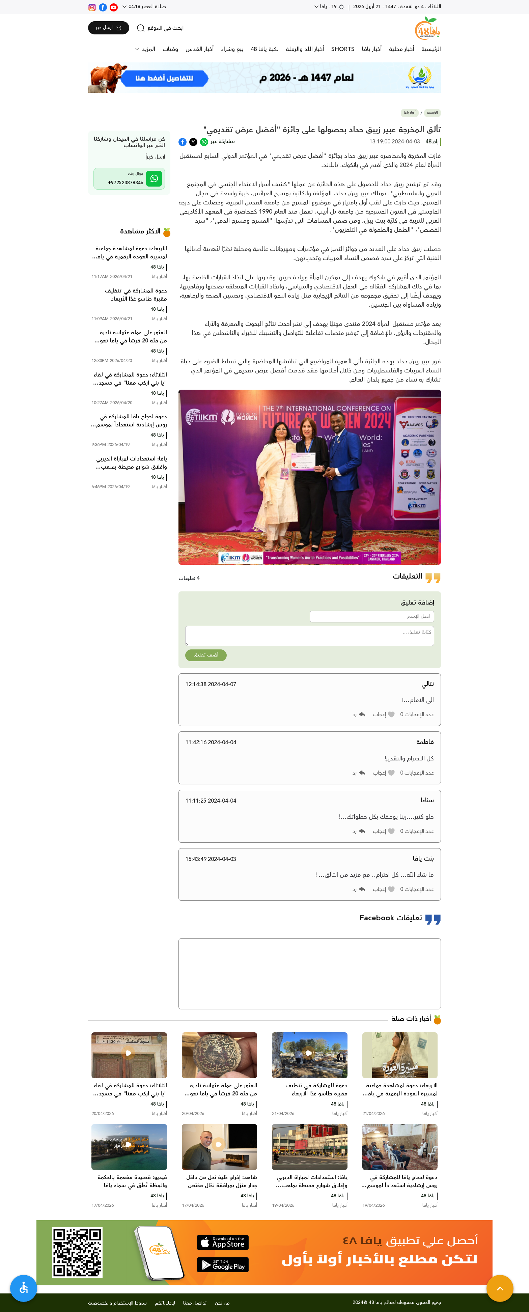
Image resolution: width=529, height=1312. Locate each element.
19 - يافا (332, 6)
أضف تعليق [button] (206, 655)
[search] (160, 28)
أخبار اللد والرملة (305, 49)
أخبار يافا (372, 49)
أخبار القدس (200, 49)
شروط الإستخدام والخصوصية (117, 1303)
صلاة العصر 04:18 (146, 6)
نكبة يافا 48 (264, 49)
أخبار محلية (401, 49)
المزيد (147, 49)
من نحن (222, 1303)
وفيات (170, 49)
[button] (384, 714)
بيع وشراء (232, 49)
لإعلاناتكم (165, 1303)
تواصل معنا (195, 1303)
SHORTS (343, 49)
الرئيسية (431, 49)
